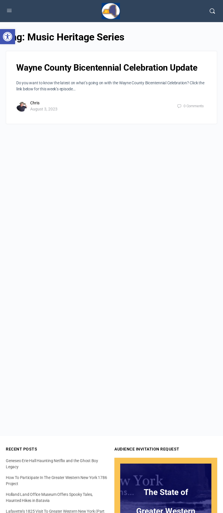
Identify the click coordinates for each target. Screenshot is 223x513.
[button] (7, 36)
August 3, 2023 (43, 109)
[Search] (212, 11)
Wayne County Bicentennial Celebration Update (106, 67)
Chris (34, 103)
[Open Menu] (9, 10)
